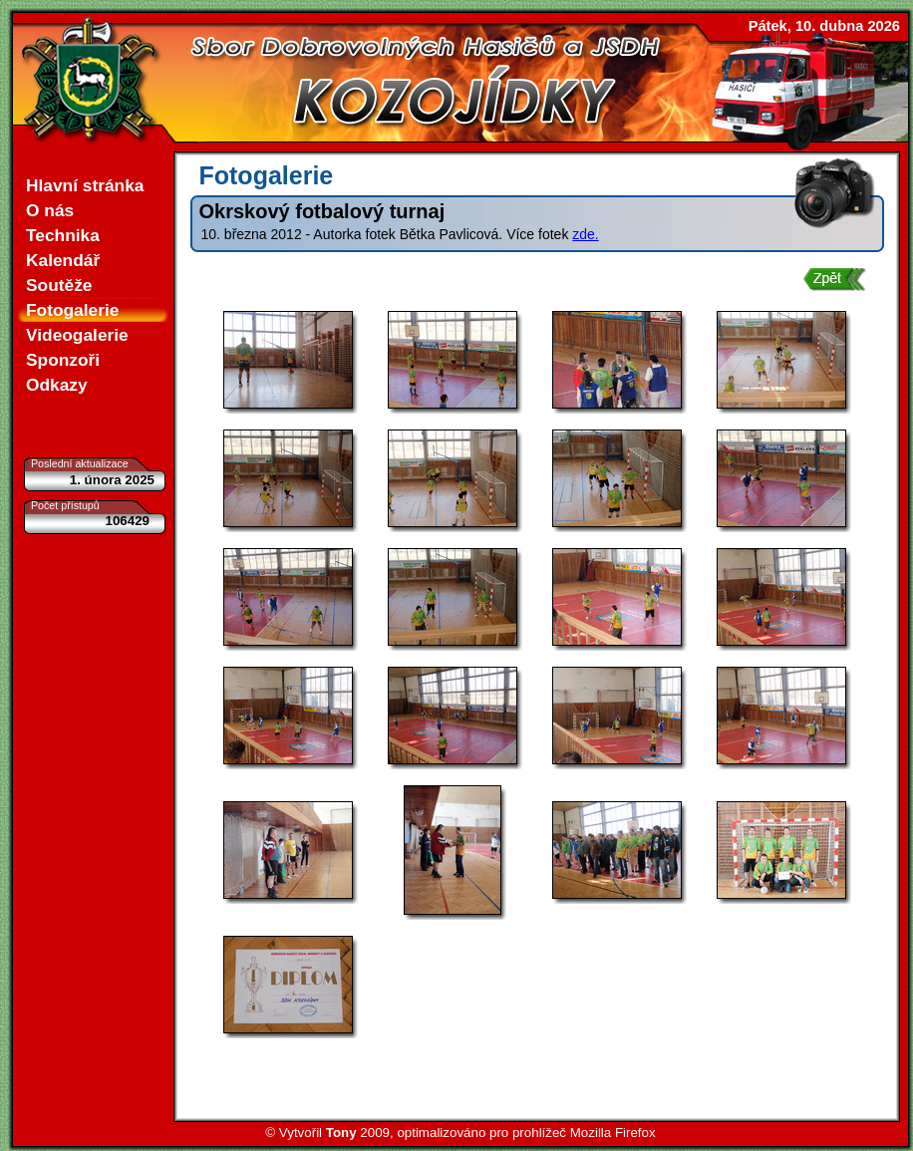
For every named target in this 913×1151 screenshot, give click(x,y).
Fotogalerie (72, 310)
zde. (585, 234)
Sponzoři (63, 360)
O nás (50, 210)
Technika (63, 235)
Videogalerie (77, 335)
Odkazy (57, 385)
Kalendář (63, 260)
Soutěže (59, 285)
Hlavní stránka (85, 185)
